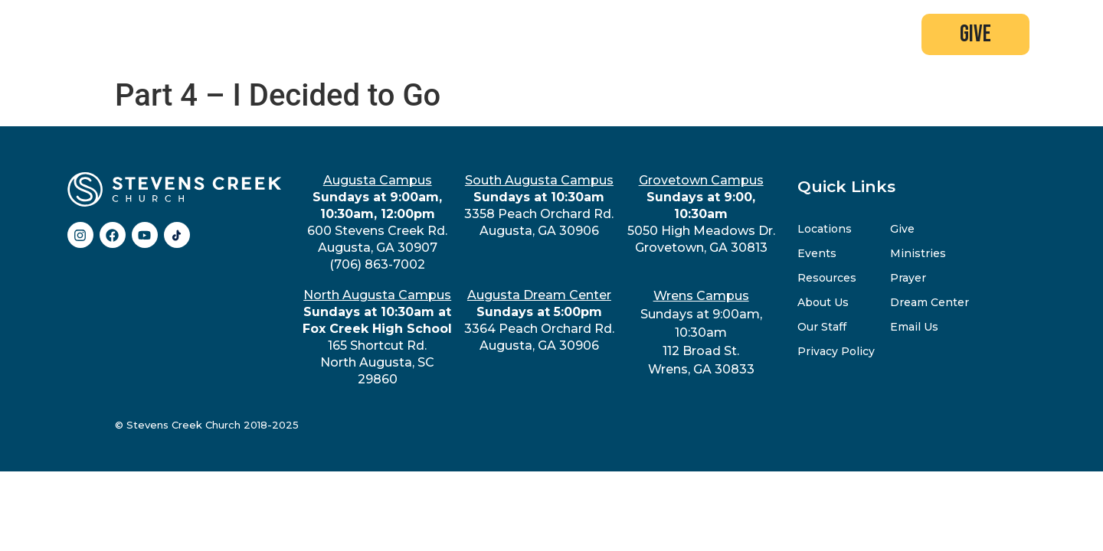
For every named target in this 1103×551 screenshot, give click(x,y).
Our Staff (821, 327)
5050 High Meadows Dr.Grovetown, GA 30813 (701, 214)
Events (816, 253)
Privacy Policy (836, 351)
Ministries (918, 253)
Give (902, 229)
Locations (824, 229)
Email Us (914, 327)
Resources (826, 278)
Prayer (908, 278)
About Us (823, 302)
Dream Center (929, 302)
